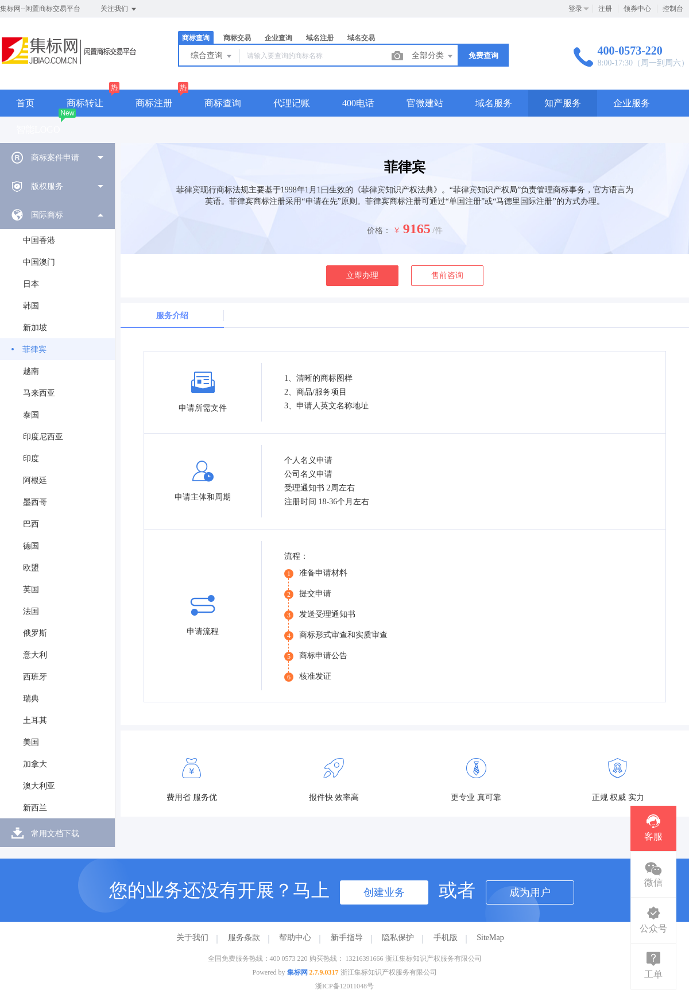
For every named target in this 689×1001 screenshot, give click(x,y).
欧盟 (31, 567)
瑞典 (31, 698)
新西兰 (35, 807)
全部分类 (433, 56)
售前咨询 (447, 275)
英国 (31, 589)
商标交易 (237, 38)
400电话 (358, 103)
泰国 (31, 415)
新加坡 (35, 327)
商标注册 (154, 103)
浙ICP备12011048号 (344, 986)
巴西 (31, 524)
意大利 (35, 655)
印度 (31, 458)
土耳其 (35, 720)
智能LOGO (38, 129)
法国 (31, 611)
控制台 (673, 9)
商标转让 (85, 103)
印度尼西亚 (43, 436)
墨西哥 (35, 502)
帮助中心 (295, 937)
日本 (31, 284)
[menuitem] (57, 157)
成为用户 (530, 892)
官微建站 (425, 103)
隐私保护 (398, 937)
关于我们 (192, 937)
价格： (379, 230)
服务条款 (244, 937)
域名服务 (493, 103)
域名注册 (320, 38)
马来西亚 (39, 393)
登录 (575, 9)
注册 (605, 9)
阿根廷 (35, 480)
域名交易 (361, 38)
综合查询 (212, 56)
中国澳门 (39, 262)
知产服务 (562, 103)
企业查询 (278, 38)
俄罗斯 (35, 633)
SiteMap (490, 937)
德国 (31, 546)
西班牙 (35, 677)
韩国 (31, 306)
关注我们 (119, 9)
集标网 (297, 972)
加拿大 (35, 764)
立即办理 (362, 275)
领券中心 (637, 9)
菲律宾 (34, 349)
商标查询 (196, 38)
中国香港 (39, 240)
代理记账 (291, 103)
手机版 (445, 937)
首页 (25, 103)
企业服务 (631, 103)
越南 (31, 371)
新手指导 (347, 937)
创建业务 (384, 892)
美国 (31, 742)
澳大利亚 (39, 786)
